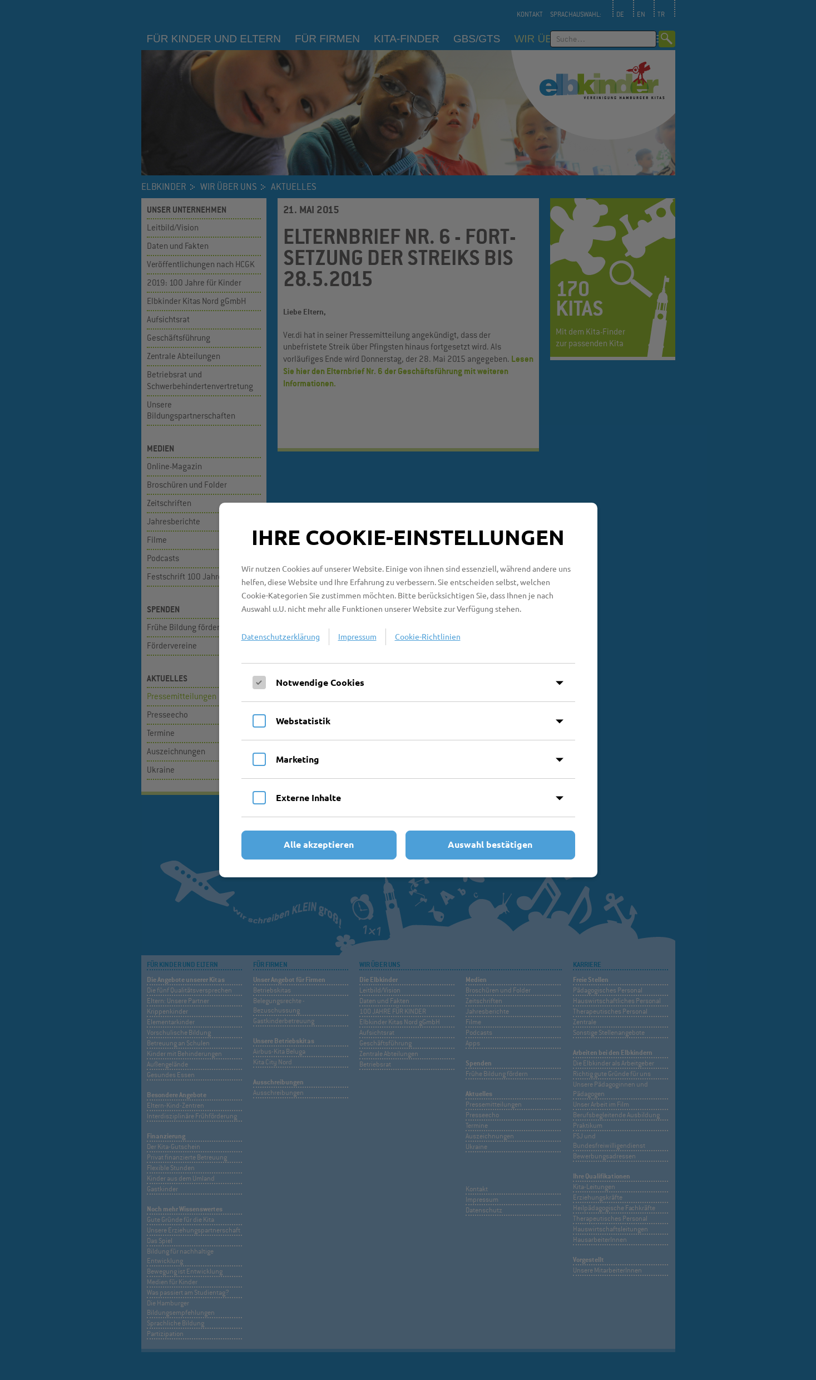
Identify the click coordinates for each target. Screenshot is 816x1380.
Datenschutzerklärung (280, 636)
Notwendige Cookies (320, 682)
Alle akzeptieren (319, 844)
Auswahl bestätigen (490, 844)
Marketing (297, 759)
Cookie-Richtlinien (428, 636)
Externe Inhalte (308, 797)
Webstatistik (303, 720)
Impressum (357, 636)
